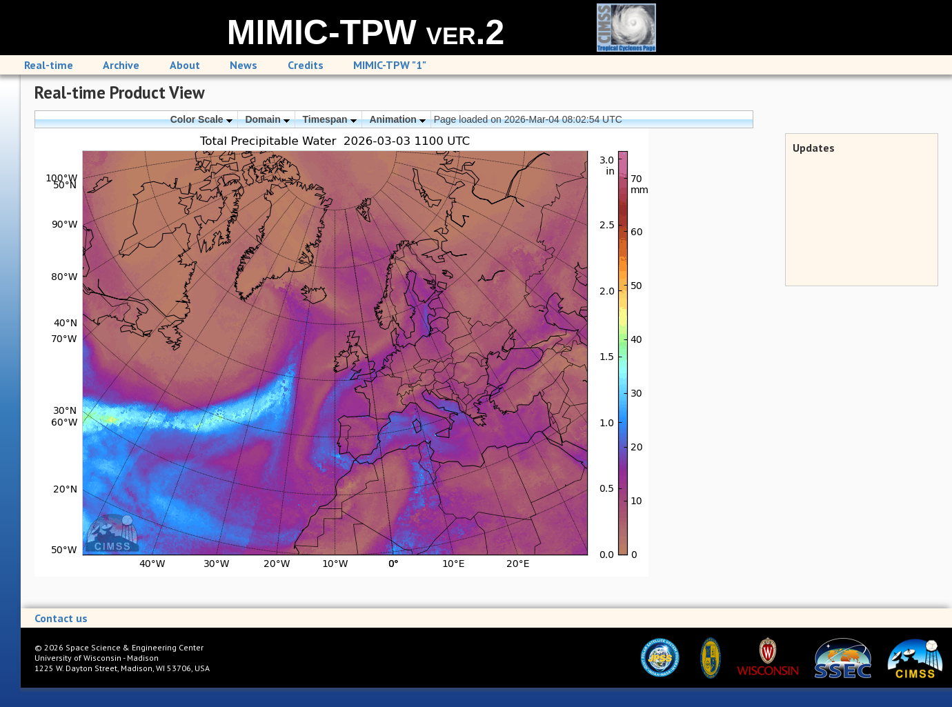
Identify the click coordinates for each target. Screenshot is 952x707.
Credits (306, 65)
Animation (397, 119)
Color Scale (201, 119)
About (185, 65)
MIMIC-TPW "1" (389, 65)
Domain (267, 119)
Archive (121, 65)
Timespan (330, 119)
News (243, 65)
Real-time (48, 65)
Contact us (61, 618)
